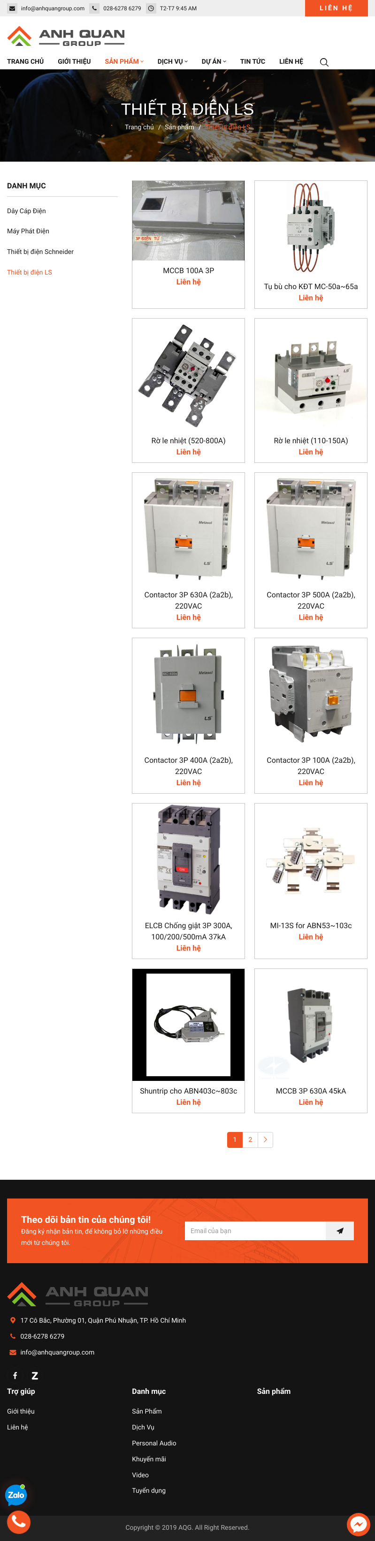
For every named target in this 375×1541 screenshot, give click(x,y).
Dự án (214, 62)
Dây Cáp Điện (26, 211)
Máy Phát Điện (28, 231)
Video (140, 1475)
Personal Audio (154, 1443)
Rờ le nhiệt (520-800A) (189, 440)
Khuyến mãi (149, 1459)
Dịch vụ (173, 62)
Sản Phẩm (147, 1411)
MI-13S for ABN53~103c (311, 925)
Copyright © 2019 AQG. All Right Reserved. (187, 1528)
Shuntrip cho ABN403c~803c (188, 1091)
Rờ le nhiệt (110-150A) (311, 440)
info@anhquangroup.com (57, 1352)
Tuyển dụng (149, 1491)
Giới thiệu (21, 1411)
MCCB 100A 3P (188, 270)
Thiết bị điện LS (29, 272)
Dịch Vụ (143, 1427)
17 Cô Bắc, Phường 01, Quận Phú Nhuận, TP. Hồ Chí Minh (103, 1321)
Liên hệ (336, 8)
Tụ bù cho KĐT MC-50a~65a (311, 286)
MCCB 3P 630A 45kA (311, 1091)
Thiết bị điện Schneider (40, 252)
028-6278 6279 (42, 1336)
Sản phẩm (124, 62)
